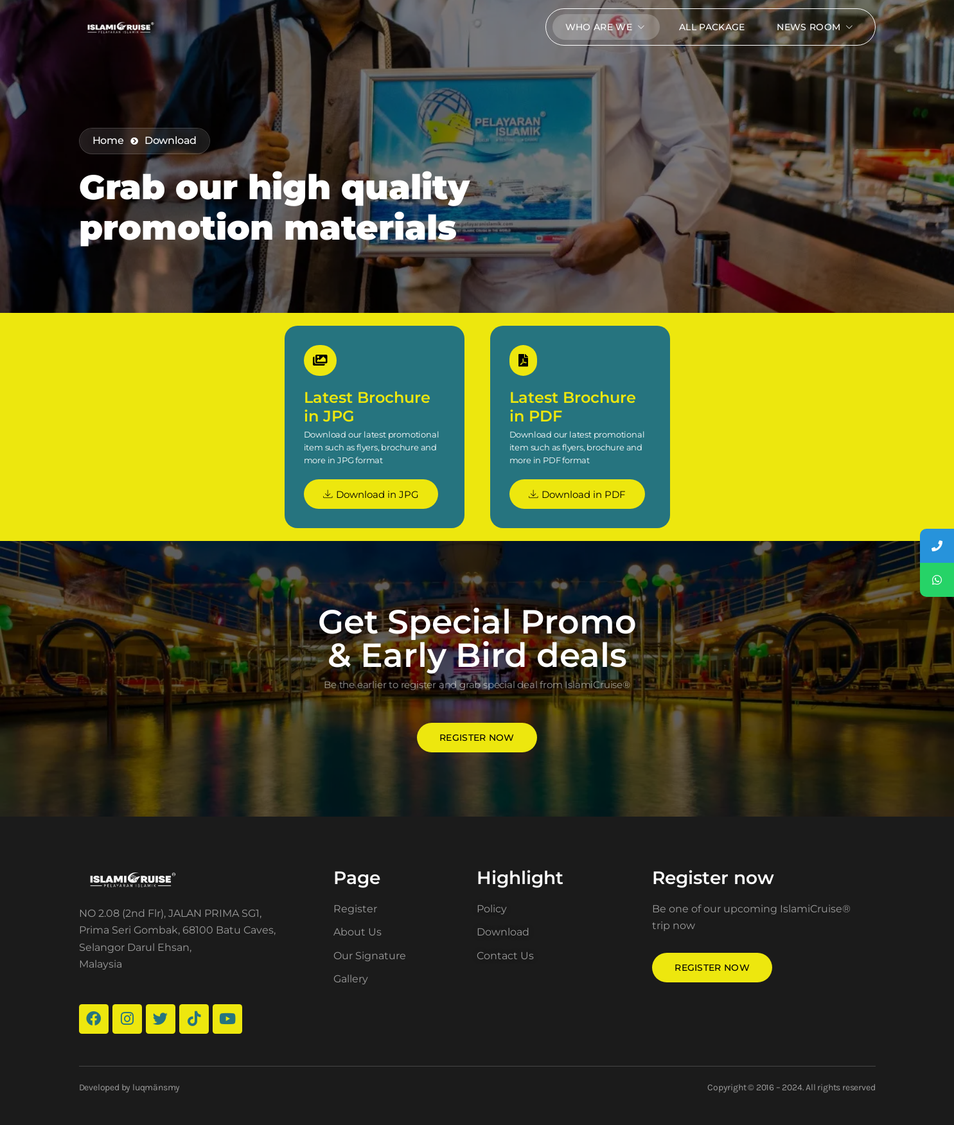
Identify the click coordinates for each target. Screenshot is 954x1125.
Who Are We (606, 27)
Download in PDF (577, 494)
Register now (477, 737)
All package (712, 27)
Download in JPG (371, 494)
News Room (816, 27)
